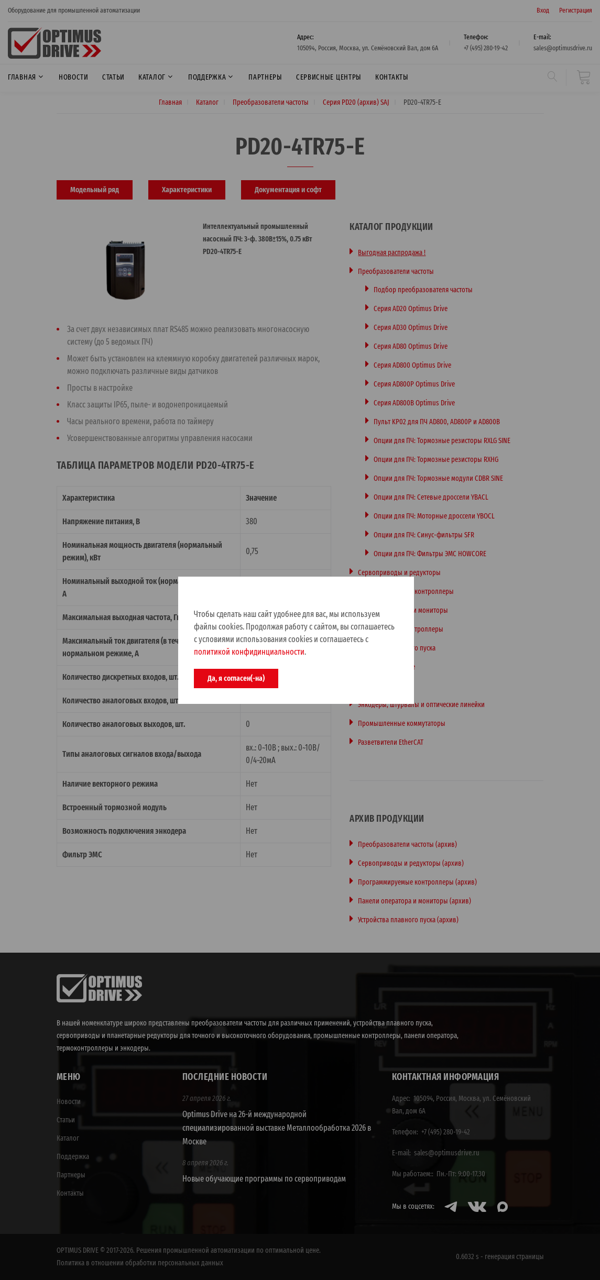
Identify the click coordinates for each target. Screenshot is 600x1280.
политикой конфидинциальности (249, 652)
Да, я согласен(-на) (236, 678)
